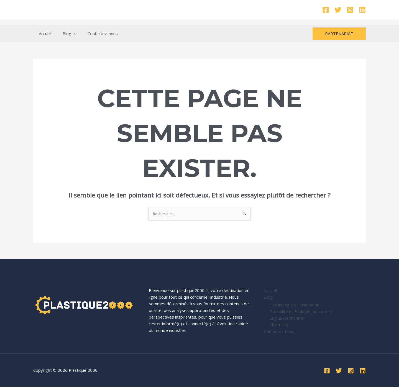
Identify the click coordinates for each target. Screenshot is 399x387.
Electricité (279, 324)
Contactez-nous (96, 33)
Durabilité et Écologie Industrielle (301, 311)
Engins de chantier (287, 318)
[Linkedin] (362, 9)
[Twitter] (337, 9)
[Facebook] (325, 9)
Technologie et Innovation (294, 304)
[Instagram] (350, 9)
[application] (69, 33)
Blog (65, 33)
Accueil (43, 33)
